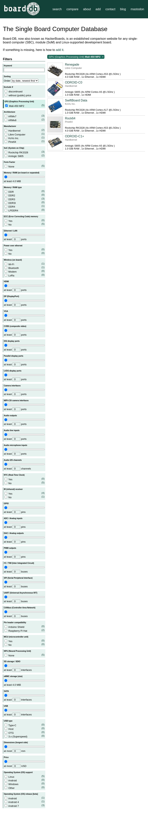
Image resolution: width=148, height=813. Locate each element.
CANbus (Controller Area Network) (19, 608)
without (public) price (19, 95)
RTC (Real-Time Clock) (14, 475)
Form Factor (9, 162)
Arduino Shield (25, 626)
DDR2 (25, 195)
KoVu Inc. (25, 138)
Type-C (25, 725)
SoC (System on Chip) (14, 148)
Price (6, 757)
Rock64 (70, 118)
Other (25, 787)
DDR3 (25, 199)
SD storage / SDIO (12, 661)
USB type (8, 721)
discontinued (15, 91)
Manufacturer (10, 126)
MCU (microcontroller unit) (16, 637)
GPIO (6, 503)
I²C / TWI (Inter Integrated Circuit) (19, 563)
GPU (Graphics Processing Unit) (19, 101)
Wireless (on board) (13, 260)
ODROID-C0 (73, 82)
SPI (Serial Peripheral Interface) (18, 578)
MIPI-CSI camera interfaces (16, 400)
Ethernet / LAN (10, 231)
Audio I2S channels (13, 460)
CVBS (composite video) (15, 326)
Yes (25, 220)
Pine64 (25, 141)
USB (6, 706)
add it (59, 49)
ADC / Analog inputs (13, 518)
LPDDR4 (25, 210)
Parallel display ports (13, 356)
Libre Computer (25, 134)
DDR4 (25, 206)
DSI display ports (12, 341)
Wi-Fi (25, 264)
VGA (6, 311)
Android (25, 780)
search (57, 9)
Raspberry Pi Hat (25, 630)
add (98, 9)
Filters (7, 59)
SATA (6, 691)
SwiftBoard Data (76, 100)
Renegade (72, 64)
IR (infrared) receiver (13, 489)
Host (25, 728)
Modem (25, 271)
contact (110, 9)
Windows (25, 784)
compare (72, 9)
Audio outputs (10, 416)
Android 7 (25, 805)
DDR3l (25, 202)
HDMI (6, 281)
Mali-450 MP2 (25, 105)
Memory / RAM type (13, 187)
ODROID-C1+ (74, 136)
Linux (25, 776)
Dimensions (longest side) (16, 742)
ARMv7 (25, 116)
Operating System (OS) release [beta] (21, 794)
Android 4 (25, 802)
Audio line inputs (11, 430)
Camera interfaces (12, 386)
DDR (25, 191)
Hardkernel (25, 130)
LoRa (25, 275)
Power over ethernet (13, 246)
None (25, 166)
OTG (25, 732)
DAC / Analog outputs (14, 533)
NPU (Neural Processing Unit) (17, 651)
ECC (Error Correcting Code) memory (21, 216)
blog (123, 9)
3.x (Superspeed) (25, 736)
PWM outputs (10, 548)
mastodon (137, 9)
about (87, 9)
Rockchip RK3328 (25, 152)
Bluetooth (25, 267)
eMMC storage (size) (13, 676)
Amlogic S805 (25, 156)
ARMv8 (25, 120)
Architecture (9, 112)
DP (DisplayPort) (11, 296)
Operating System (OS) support (18, 772)
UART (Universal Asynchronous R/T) (20, 593)
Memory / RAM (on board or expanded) (21, 173)
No (25, 224)
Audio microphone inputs (15, 445)
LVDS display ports (12, 371)
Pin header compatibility (15, 622)
